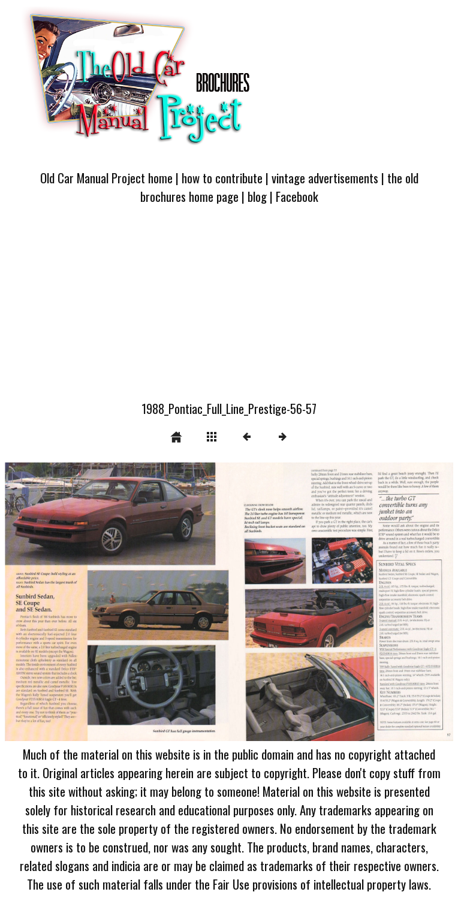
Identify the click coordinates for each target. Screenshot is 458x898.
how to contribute (222, 177)
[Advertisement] (229, 310)
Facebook (297, 196)
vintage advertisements (325, 177)
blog (257, 196)
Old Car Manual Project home (106, 177)
